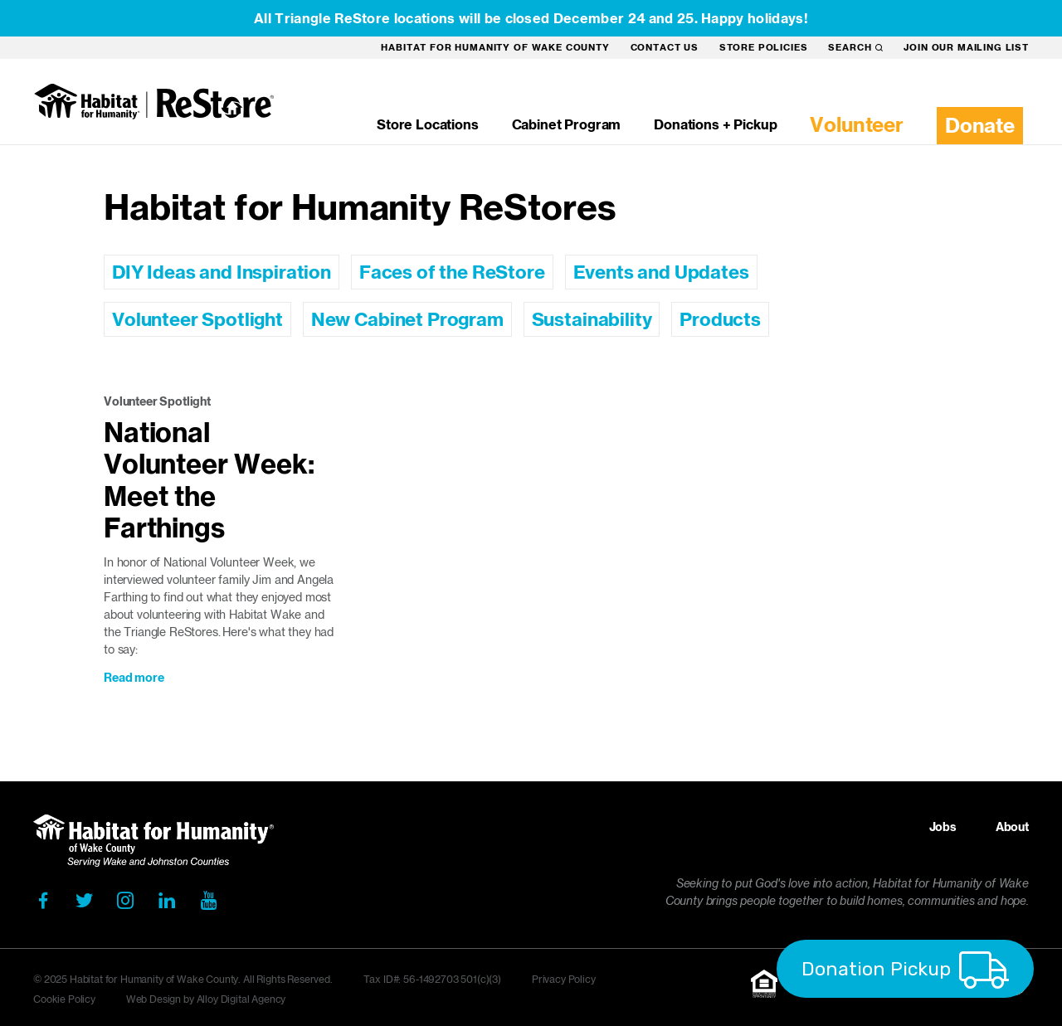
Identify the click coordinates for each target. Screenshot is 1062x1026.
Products (720, 319)
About (1012, 826)
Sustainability (592, 319)
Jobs (943, 826)
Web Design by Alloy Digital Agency (206, 999)
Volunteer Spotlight (197, 319)
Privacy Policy (564, 979)
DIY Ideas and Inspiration (221, 272)
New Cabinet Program (407, 319)
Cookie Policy (64, 999)
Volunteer (857, 124)
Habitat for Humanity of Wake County (495, 47)
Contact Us (665, 47)
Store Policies (763, 47)
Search (855, 47)
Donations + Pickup (715, 124)
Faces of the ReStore (452, 272)
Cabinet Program (566, 124)
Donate (980, 125)
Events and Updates (661, 272)
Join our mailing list (966, 47)
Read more (134, 677)
